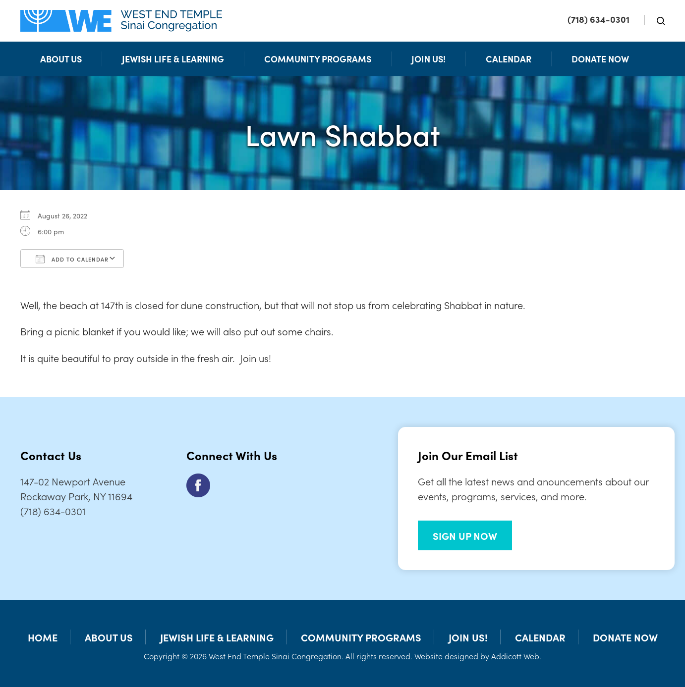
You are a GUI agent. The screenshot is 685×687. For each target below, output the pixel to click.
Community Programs (317, 59)
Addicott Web (515, 655)
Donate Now (600, 59)
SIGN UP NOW (465, 535)
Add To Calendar (72, 259)
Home (42, 637)
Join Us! (428, 59)
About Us (61, 59)
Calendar (508, 59)
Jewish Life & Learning (173, 59)
